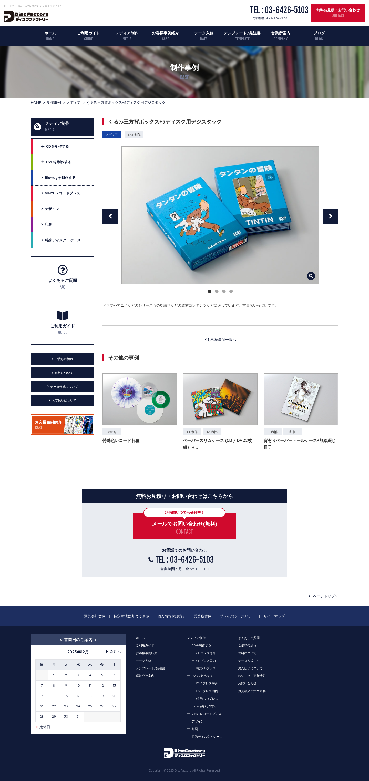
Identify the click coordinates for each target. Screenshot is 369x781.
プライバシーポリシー (237, 616)
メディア (73, 102)
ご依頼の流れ (64, 359)
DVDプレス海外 (207, 683)
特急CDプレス (206, 668)
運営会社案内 (95, 616)
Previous (110, 216)
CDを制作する (201, 645)
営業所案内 (280, 32)
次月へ (115, 651)
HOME (36, 102)
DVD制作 (134, 135)
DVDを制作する (202, 676)
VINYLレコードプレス (207, 714)
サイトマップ (274, 616)
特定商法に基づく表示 (131, 616)
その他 (111, 432)
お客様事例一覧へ (221, 339)
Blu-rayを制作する (205, 706)
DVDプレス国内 (207, 691)
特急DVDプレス (207, 699)
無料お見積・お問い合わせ (338, 10)
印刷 (292, 432)
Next (330, 216)
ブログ (319, 32)
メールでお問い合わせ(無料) (184, 523)
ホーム (50, 32)
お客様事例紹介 (165, 32)
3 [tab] (224, 291)
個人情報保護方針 (171, 616)
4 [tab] (231, 291)
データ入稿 (203, 32)
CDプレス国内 (206, 661)
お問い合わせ (247, 683)
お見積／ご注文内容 (252, 691)
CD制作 (192, 432)
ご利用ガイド (88, 32)
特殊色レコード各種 (120, 440)
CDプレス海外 (206, 653)
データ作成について (64, 386)
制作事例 (54, 102)
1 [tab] (209, 291)
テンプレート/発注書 (242, 32)
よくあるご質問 (62, 280)
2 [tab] (216, 291)
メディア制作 (126, 32)
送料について (64, 373)
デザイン (198, 721)
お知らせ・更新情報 (252, 676)
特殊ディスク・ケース (207, 736)
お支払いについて (64, 400)
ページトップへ (325, 596)
